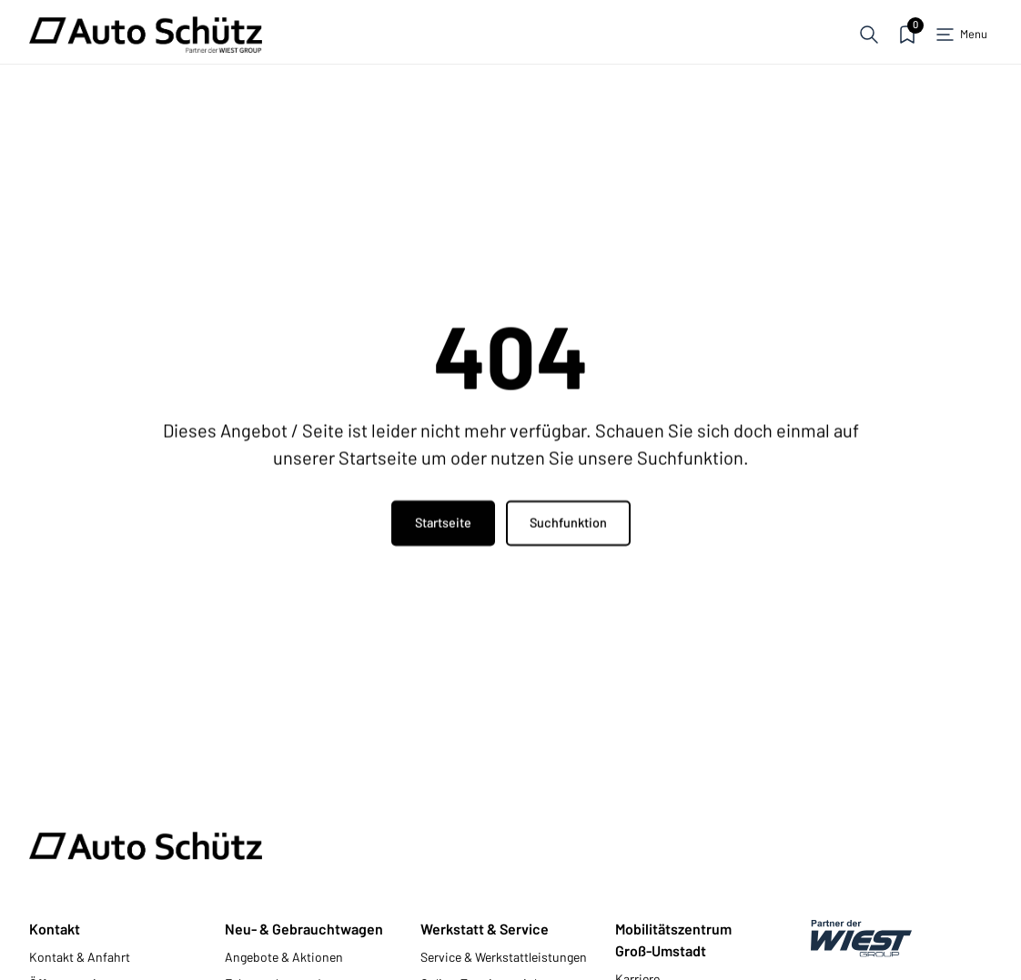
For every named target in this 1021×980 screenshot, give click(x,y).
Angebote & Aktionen (284, 957)
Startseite (443, 523)
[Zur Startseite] (145, 34)
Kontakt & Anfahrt (79, 957)
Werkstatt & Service (484, 928)
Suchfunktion (568, 523)
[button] (869, 34)
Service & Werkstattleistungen (503, 957)
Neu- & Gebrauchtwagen (304, 928)
